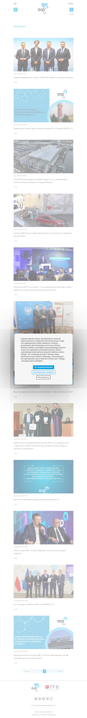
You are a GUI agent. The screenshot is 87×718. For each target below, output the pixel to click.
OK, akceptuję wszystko (43, 367)
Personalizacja (43, 377)
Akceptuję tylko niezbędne (43, 372)
